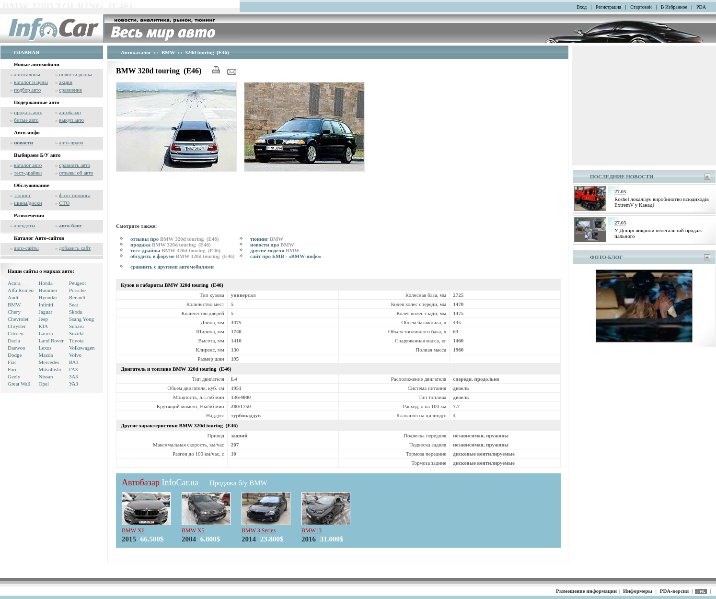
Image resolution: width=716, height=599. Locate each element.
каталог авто (28, 165)
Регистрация (608, 7)
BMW (14, 304)
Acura (14, 283)
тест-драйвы (28, 173)
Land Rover (51, 340)
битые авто (26, 120)
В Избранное (674, 7)
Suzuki (76, 333)
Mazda (46, 355)
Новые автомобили (36, 64)
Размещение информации (586, 591)
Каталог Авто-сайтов (39, 238)
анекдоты (24, 225)
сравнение (70, 90)
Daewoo (16, 348)
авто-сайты (26, 248)
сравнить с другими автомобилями (172, 267)
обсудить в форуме (183, 256)
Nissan (46, 376)
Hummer (48, 290)
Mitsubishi (50, 369)
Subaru (76, 326)
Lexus (45, 348)
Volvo (75, 355)
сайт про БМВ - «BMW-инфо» (286, 256)
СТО (64, 203)
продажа (171, 244)
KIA (43, 326)
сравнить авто (74, 165)
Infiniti (46, 304)
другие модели (275, 250)
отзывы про (175, 239)
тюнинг (22, 195)
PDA (701, 7)
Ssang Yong (81, 319)
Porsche (77, 290)
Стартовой (641, 7)
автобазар (70, 112)
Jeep (43, 319)
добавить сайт (75, 248)
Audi (13, 297)
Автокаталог (136, 52)
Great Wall (19, 384)
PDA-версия (674, 591)
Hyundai (48, 297)
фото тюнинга (74, 195)
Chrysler (17, 326)
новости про (272, 244)
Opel (44, 384)
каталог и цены (31, 82)
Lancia (46, 333)
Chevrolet (18, 319)
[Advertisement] (290, 195)
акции (65, 82)
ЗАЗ (73, 376)
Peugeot (77, 283)
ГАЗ (73, 369)
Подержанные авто (36, 102)
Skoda (75, 312)
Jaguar (46, 312)
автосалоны (27, 74)
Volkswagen (82, 348)
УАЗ (73, 384)
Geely (14, 376)
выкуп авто (71, 120)
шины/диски (28, 203)
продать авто (28, 112)
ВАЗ (74, 362)
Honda (46, 283)
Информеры (637, 591)
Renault (77, 297)
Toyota (76, 340)
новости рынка (75, 74)
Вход (582, 7)
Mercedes (49, 362)
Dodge (15, 355)
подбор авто (27, 90)
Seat (73, 304)
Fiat (12, 362)
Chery (14, 312)
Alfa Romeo (21, 290)
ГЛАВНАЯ (26, 52)
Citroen (15, 333)
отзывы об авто (76, 173)
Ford (13, 369)
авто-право (71, 142)
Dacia (14, 340)
